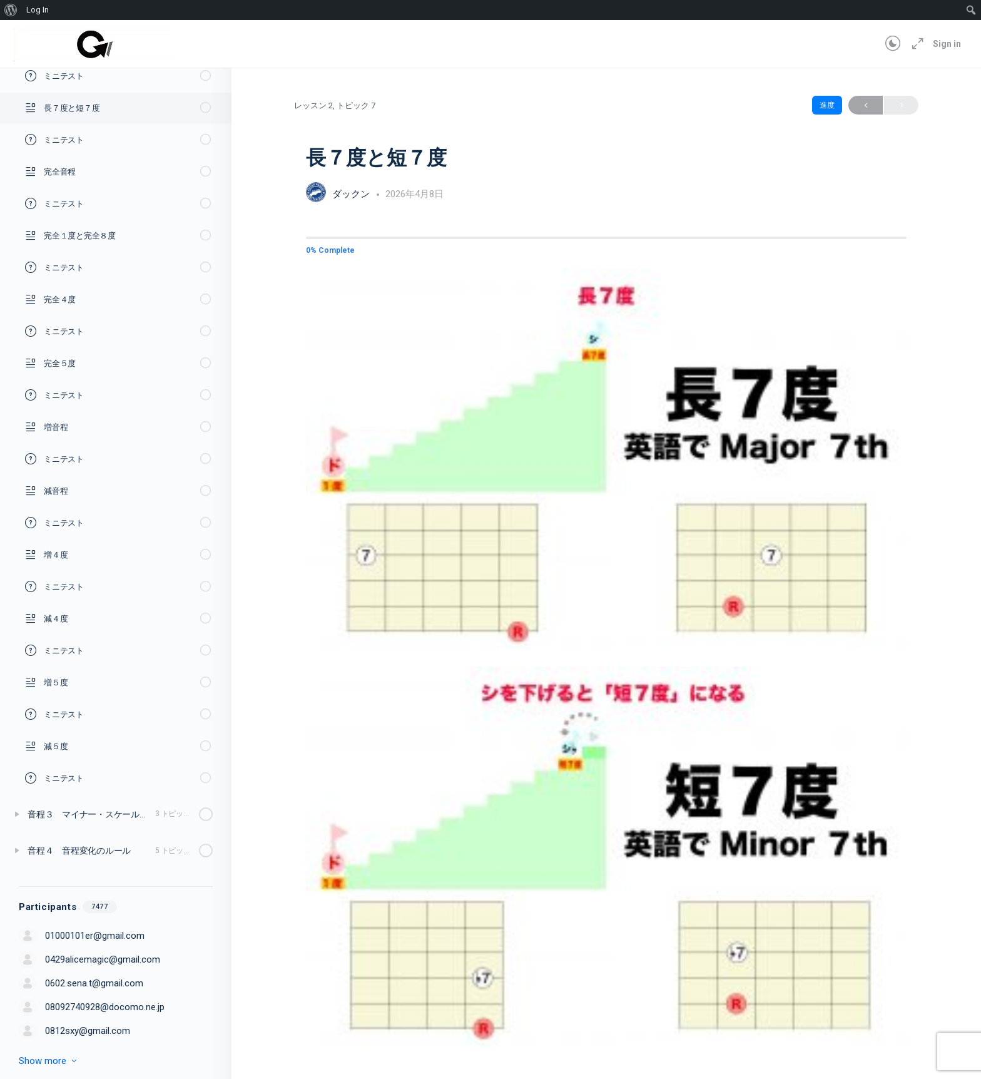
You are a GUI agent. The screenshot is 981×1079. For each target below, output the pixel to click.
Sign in (947, 44)
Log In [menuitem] (37, 9)
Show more (49, 1060)
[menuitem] (11, 10)
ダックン (352, 194)
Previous (865, 105)
